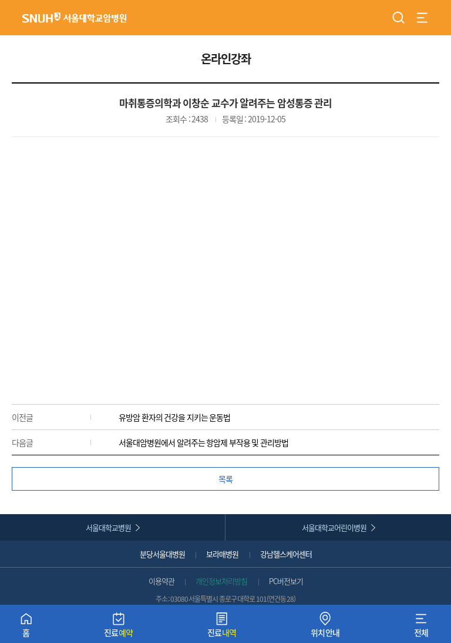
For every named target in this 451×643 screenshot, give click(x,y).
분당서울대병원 (162, 553)
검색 (398, 17)
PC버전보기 (286, 581)
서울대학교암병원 (74, 17)
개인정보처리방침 (221, 581)
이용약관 (161, 581)
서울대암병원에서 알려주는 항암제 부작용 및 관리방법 (203, 442)
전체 (421, 627)
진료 (118, 627)
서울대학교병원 (108, 527)
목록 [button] (225, 479)
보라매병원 (222, 553)
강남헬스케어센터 (286, 553)
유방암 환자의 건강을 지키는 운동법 (174, 417)
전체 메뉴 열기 (422, 17)
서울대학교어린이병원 (334, 527)
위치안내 (325, 627)
